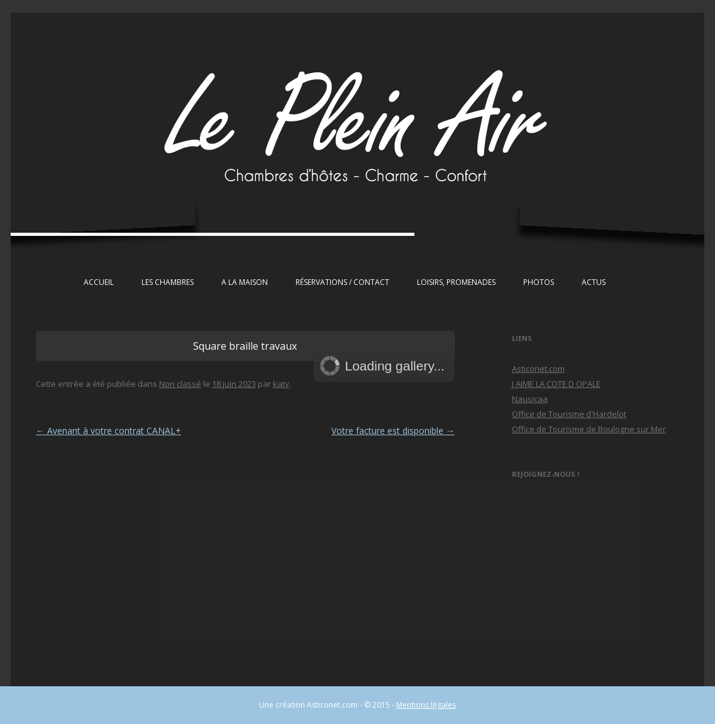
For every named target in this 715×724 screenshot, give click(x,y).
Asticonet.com (538, 368)
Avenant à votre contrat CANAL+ (108, 431)
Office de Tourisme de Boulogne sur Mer (589, 429)
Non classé (180, 383)
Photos (538, 282)
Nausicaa (530, 398)
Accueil (99, 282)
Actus (594, 282)
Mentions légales (426, 704)
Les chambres (167, 282)
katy (281, 383)
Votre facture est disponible (393, 431)
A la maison (244, 282)
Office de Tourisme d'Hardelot (569, 414)
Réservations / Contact (342, 282)
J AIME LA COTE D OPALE (556, 383)
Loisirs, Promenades (456, 282)
